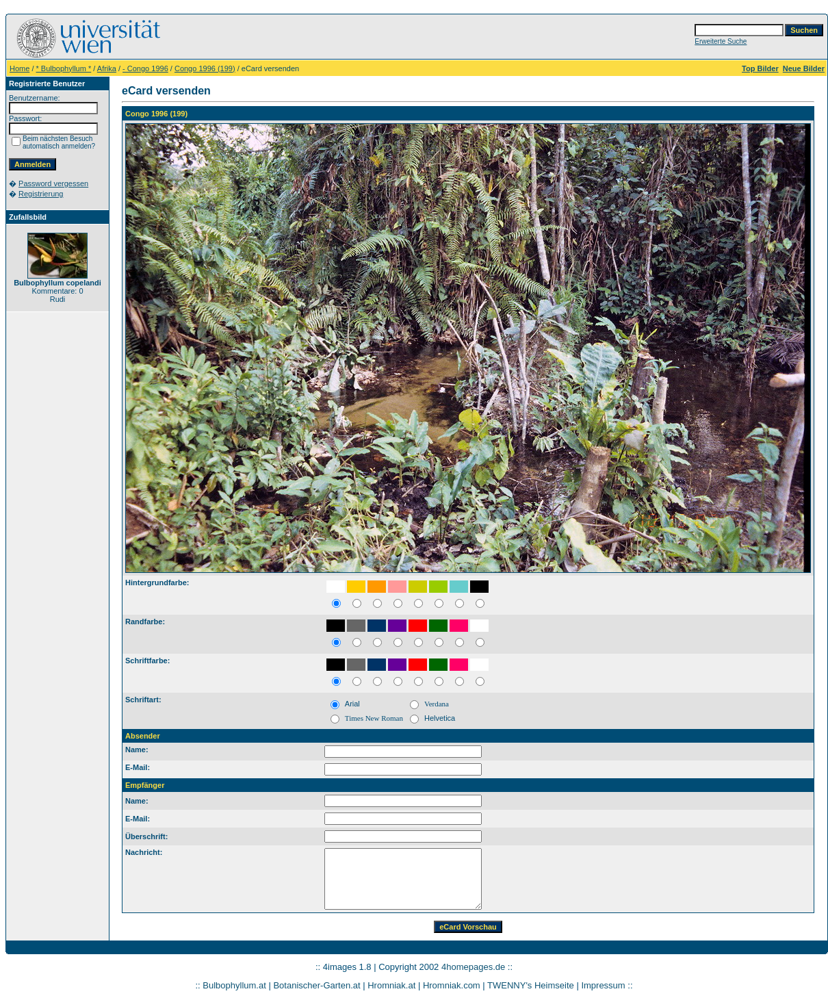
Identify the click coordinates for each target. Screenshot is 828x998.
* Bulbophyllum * (64, 68)
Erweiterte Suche (721, 41)
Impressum (603, 985)
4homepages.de (473, 967)
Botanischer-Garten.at (316, 985)
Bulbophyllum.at (234, 985)
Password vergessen (53, 183)
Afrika (106, 68)
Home (19, 68)
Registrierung (40, 194)
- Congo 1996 (145, 68)
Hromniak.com (451, 985)
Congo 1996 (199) (204, 68)
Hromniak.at (391, 985)
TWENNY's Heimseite (530, 985)
